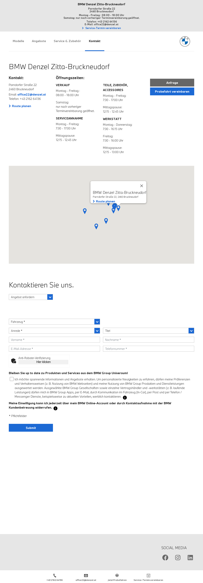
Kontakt (94, 41)
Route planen (21, 106)
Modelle (18, 41)
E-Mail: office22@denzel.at (101, 24)
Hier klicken (43, 362)
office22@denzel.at (31, 94)
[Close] (141, 185)
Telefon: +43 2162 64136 (101, 21)
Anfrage (172, 83)
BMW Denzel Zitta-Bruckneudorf (101, 4)
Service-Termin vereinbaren (103, 28)
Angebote (39, 41)
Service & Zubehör (67, 41)
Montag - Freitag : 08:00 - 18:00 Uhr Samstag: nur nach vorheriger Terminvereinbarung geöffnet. (101, 16)
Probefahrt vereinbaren (172, 91)
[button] (106, 221)
